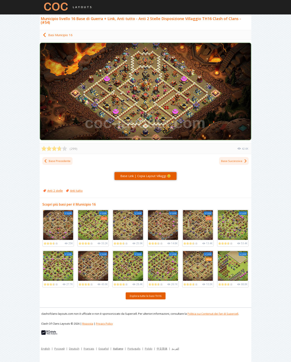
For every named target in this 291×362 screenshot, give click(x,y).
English (45, 348)
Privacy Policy (104, 323)
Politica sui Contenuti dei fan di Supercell (212, 314)
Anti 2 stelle (55, 191)
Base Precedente (57, 161)
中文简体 (162, 348)
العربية (175, 348)
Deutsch (74, 348)
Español (104, 348)
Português (134, 348)
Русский (59, 348)
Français (89, 348)
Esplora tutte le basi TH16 (145, 296)
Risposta (87, 323)
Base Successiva (234, 161)
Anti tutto (76, 191)
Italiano (118, 348)
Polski (148, 348)
